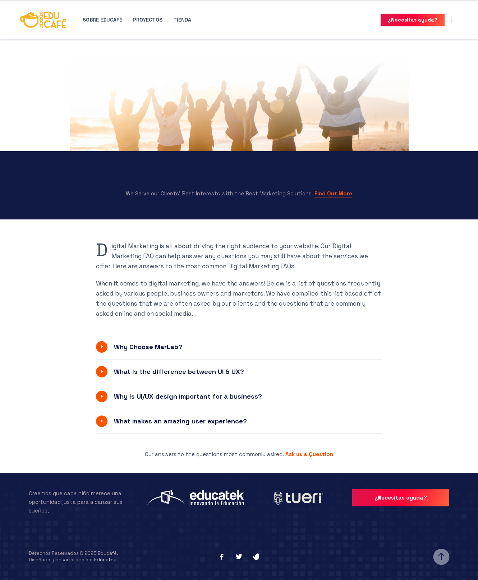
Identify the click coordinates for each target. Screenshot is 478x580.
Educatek (105, 559)
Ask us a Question (309, 454)
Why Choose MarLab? (148, 347)
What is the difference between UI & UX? (179, 371)
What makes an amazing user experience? (180, 421)
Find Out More (333, 193)
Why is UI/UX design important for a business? (188, 396)
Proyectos (147, 20)
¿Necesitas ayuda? (412, 20)
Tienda (182, 20)
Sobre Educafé (102, 20)
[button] (239, 347)
